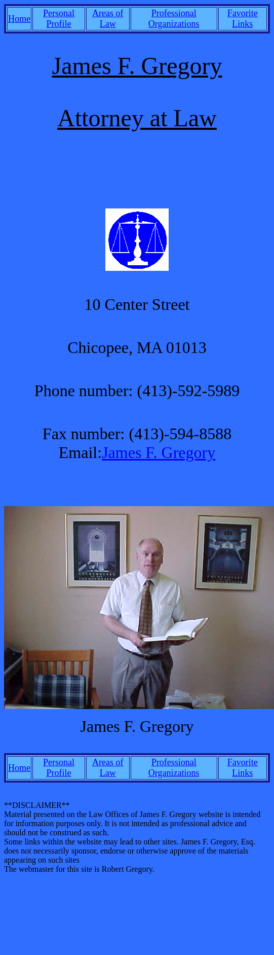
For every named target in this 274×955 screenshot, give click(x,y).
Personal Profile (58, 18)
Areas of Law (107, 18)
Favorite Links (242, 18)
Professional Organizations (174, 18)
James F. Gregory (158, 452)
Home (19, 19)
